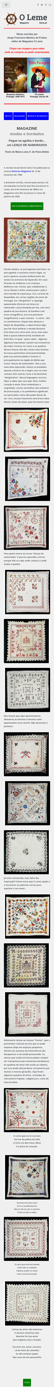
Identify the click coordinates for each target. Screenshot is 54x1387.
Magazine (19, 116)
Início (8, 116)
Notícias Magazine (21, 171)
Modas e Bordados (38, 116)
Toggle (6, 5)
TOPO (27, 1383)
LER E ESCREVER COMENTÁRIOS (27, 206)
